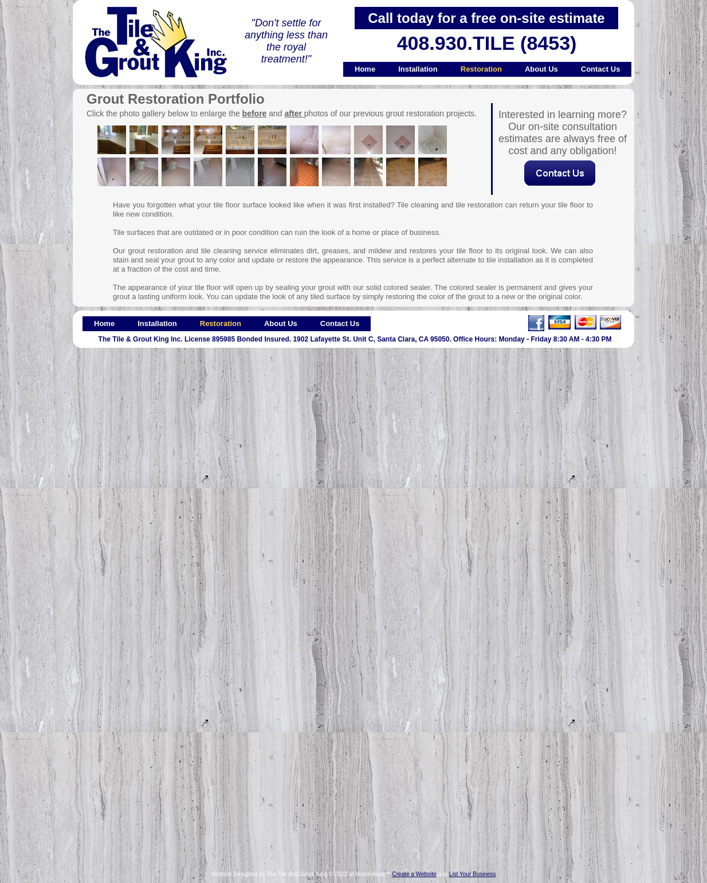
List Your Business (472, 874)
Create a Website (414, 874)
